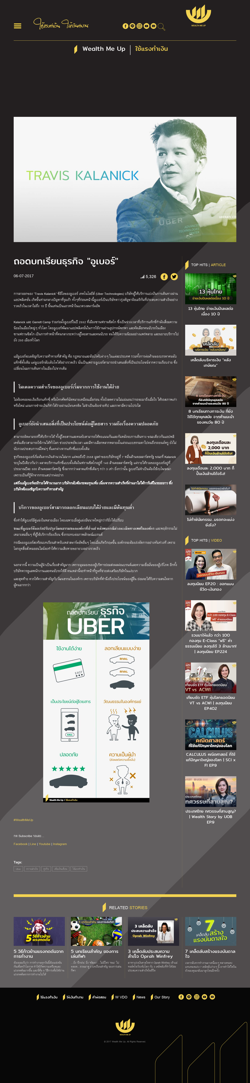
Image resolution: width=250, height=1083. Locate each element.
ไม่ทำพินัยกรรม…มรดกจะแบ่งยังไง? (210, 522)
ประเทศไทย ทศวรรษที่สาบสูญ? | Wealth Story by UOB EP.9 (211, 816)
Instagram (60, 843)
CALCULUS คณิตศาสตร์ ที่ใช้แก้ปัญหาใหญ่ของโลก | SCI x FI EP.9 (211, 760)
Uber (18, 869)
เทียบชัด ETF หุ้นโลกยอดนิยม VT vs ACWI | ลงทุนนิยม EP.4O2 (211, 703)
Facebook (21, 843)
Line (33, 843)
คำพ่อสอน (99, 997)
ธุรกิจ (46, 869)
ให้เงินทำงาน (75, 997)
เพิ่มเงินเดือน (60, 869)
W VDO (121, 997)
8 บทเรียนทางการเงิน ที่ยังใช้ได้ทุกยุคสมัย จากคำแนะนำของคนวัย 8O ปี (210, 417)
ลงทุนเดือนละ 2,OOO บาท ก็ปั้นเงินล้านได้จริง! (210, 470)
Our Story (162, 997)
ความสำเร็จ (32, 869)
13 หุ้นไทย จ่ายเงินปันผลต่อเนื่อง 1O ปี (210, 311)
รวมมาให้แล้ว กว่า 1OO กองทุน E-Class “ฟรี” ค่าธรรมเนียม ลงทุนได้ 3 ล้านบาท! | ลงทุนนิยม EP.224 (210, 643)
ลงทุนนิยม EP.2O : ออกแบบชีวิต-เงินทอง (210, 586)
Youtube (44, 843)
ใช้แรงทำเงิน (79, 869)
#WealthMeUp (23, 819)
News (141, 997)
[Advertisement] (125, 87)
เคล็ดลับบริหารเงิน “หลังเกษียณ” (211, 362)
